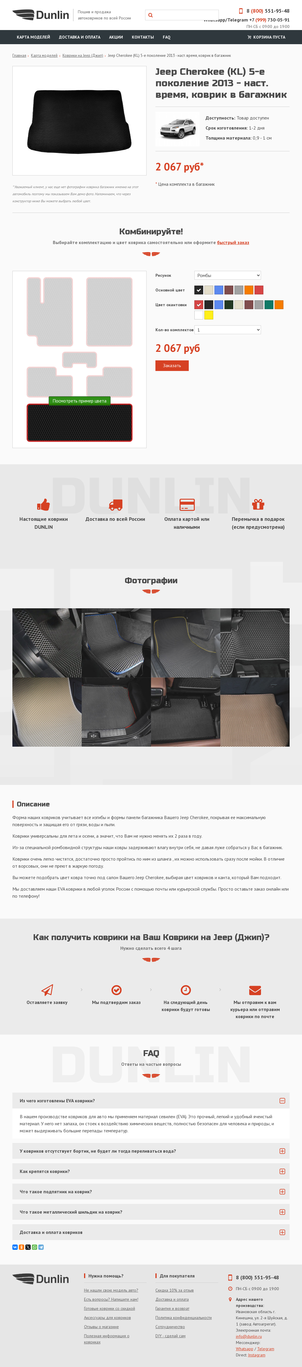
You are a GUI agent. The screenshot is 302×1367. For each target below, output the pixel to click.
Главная (19, 55)
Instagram (256, 1355)
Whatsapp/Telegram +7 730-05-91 (246, 20)
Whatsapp (244, 1348)
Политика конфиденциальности (183, 1317)
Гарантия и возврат (172, 1308)
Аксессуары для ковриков (107, 1317)
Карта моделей (33, 37)
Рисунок (163, 275)
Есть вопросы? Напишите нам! (111, 1299)
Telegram (265, 1348)
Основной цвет (170, 290)
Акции (116, 37)
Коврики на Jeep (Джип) (83, 55)
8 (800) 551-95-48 (257, 1277)
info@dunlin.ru (249, 1336)
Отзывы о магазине (101, 1326)
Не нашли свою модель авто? (111, 1290)
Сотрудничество (170, 1326)
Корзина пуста (265, 37)
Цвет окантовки (171, 304)
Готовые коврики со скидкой (109, 1308)
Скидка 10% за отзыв (174, 1290)
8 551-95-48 (262, 10)
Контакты (143, 37)
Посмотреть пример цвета (79, 401)
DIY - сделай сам (170, 1335)
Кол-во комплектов (174, 329)
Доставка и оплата (79, 37)
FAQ (166, 37)
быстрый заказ (233, 242)
